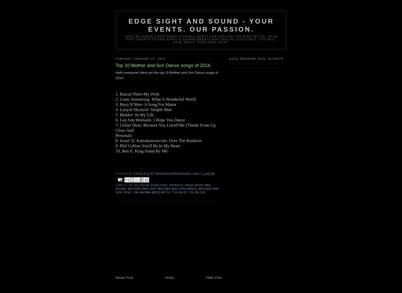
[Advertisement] (154, 239)
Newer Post (124, 278)
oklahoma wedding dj (152, 192)
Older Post (214, 278)
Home (169, 278)
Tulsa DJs (197, 192)
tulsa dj (180, 192)
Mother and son (142, 188)
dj (131, 185)
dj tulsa (142, 185)
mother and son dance (177, 188)
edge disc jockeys (167, 185)
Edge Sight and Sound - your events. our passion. (201, 25)
